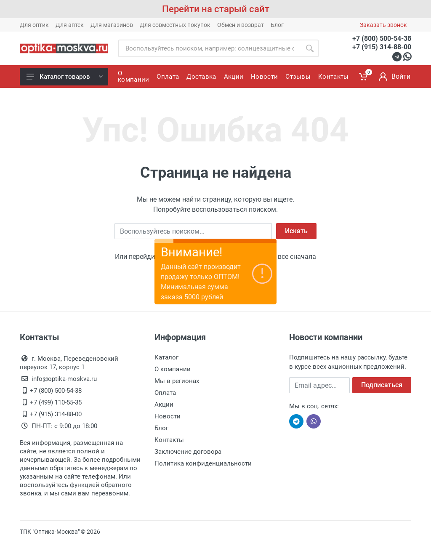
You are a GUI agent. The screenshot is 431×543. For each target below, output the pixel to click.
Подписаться (381, 385)
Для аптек (70, 25)
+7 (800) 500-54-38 (381, 39)
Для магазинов (111, 25)
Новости (167, 416)
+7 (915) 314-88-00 (381, 47)
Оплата (165, 393)
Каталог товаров (65, 76)
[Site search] (209, 48)
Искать (296, 231)
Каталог (166, 357)
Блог (277, 25)
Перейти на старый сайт (215, 9)
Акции (163, 404)
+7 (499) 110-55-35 (56, 402)
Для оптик (34, 25)
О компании (172, 369)
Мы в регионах (176, 381)
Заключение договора (187, 451)
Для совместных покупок (175, 25)
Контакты (169, 440)
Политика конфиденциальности (203, 463)
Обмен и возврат (240, 25)
